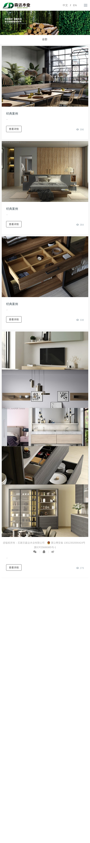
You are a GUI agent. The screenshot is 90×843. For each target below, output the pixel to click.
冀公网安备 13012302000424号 (66, 542)
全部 (44, 39)
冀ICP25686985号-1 (45, 547)
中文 (65, 5)
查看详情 (14, 129)
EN (75, 5)
